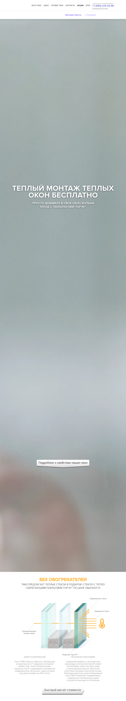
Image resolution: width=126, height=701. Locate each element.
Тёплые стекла (73, 15)
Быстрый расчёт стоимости (62, 690)
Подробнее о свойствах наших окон (63, 462)
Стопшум (90, 15)
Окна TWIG (36, 5)
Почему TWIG (57, 5)
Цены (46, 5)
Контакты (70, 5)
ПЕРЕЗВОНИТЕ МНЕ (100, 9)
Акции (80, 5)
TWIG (21, 5)
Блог (88, 5)
